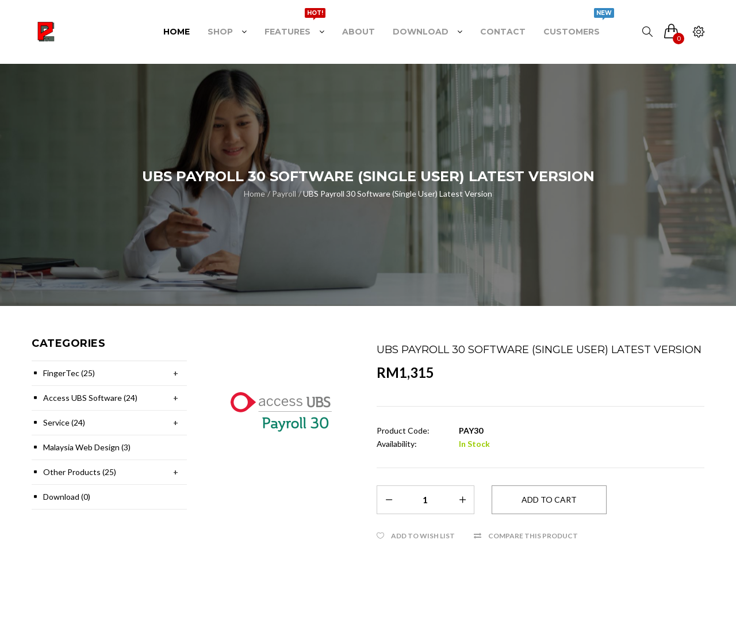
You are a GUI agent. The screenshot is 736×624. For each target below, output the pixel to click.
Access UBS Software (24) (90, 398)
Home (254, 193)
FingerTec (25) (69, 373)
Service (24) (64, 422)
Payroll (284, 193)
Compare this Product (533, 535)
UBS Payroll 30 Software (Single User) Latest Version (397, 193)
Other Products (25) (79, 472)
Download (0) (66, 497)
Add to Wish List (423, 535)
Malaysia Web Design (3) (87, 447)
